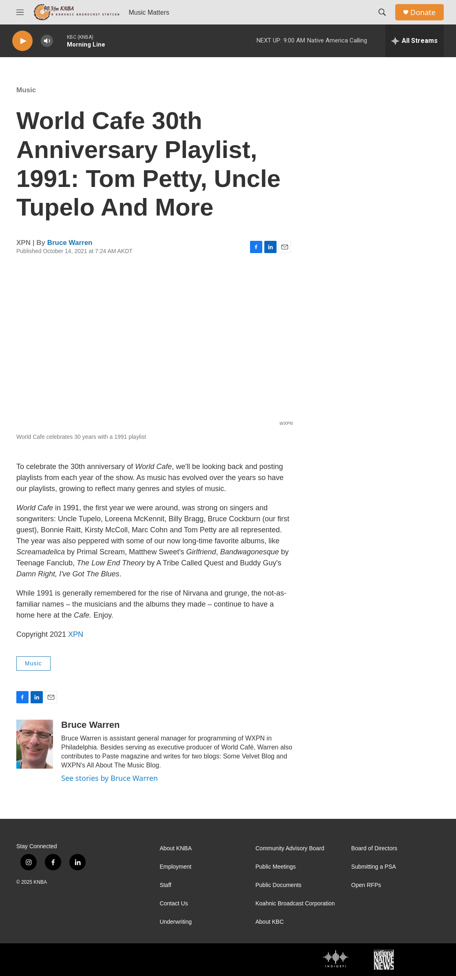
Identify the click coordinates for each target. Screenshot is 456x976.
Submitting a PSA (373, 867)
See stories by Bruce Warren (109, 778)
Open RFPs (366, 885)
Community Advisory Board (289, 848)
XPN (75, 634)
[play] (22, 41)
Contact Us (173, 903)
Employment (175, 867)
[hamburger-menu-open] (20, 12)
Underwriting (175, 922)
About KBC (269, 922)
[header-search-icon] (382, 12)
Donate (423, 12)
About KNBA (175, 848)
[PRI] (182, 959)
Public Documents (278, 885)
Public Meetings (275, 867)
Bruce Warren (70, 243)
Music (26, 90)
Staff (165, 885)
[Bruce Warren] (34, 744)
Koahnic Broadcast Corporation (295, 903)
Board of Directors (374, 848)
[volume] (47, 41)
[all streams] (414, 40)
